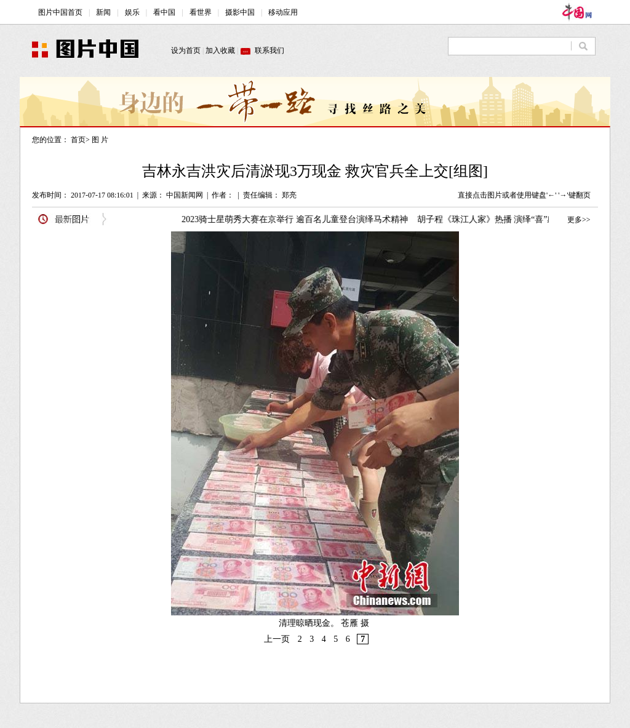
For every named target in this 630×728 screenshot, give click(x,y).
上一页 (277, 639)
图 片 (100, 139)
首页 (78, 139)
